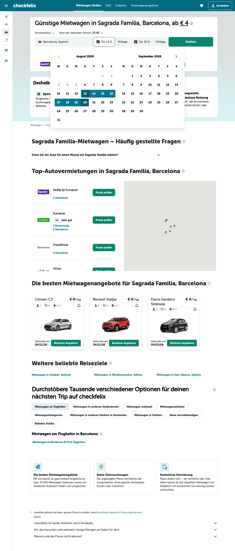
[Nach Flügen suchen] (6, 17)
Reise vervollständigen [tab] (184, 415)
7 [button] (94, 85)
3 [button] (58, 85)
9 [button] (111, 85)
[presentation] (191, 23)
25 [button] (67, 111)
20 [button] (85, 102)
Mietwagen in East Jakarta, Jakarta (179, 374)
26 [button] (76, 111)
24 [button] (58, 111)
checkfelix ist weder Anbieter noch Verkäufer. (126, 523)
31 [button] (58, 120)
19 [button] (76, 102)
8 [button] (103, 85)
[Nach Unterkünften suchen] (6, 24)
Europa (49, 125)
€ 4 (184, 23)
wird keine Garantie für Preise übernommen (120, 512)
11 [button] (67, 93)
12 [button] (76, 93)
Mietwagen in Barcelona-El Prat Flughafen (58, 442)
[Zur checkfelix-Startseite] (24, 5)
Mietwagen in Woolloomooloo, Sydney (118, 374)
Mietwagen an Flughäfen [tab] (50, 406)
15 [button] (102, 93)
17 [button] (58, 102)
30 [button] (111, 111)
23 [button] (111, 102)
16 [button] (111, 93)
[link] (104, 192)
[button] (6, 6)
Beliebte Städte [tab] (44, 423)
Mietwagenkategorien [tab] (49, 415)
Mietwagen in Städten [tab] (148, 415)
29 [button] (102, 111)
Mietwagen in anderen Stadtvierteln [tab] (96, 406)
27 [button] (85, 111)
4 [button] (67, 85)
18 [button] (67, 102)
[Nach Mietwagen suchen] (6, 32)
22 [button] (102, 102)
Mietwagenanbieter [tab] (172, 406)
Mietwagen (35, 125)
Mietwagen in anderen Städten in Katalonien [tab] (98, 415)
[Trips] (6, 50)
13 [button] (85, 93)
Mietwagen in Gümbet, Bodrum (51, 374)
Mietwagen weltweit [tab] (139, 406)
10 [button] (58, 93)
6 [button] (85, 85)
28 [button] (94, 111)
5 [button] (76, 85)
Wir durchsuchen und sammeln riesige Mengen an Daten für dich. (126, 530)
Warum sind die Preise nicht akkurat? (126, 536)
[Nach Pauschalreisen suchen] (6, 40)
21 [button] (93, 102)
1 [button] (102, 76)
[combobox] (45, 33)
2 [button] (111, 76)
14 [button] (93, 93)
